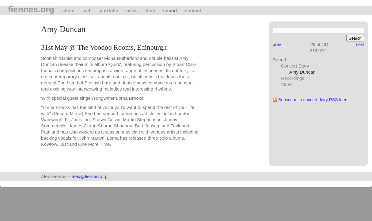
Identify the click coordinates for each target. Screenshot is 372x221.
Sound (170, 10)
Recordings (292, 78)
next (360, 44)
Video (287, 84)
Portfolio (109, 10)
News (132, 10)
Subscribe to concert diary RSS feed (312, 99)
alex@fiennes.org (90, 176)
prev (277, 44)
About (68, 10)
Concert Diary (295, 65)
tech (150, 10)
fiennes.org (31, 9)
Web (87, 10)
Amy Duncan (302, 72)
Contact (193, 10)
